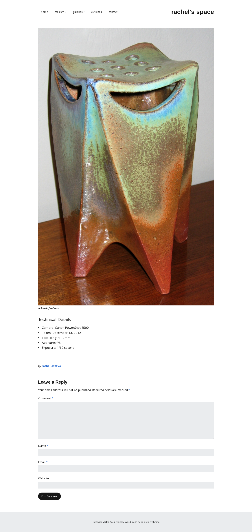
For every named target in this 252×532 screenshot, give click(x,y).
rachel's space (192, 11)
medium (59, 12)
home (44, 12)
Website (43, 478)
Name (43, 445)
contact (112, 12)
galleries (78, 12)
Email (42, 462)
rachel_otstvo (51, 366)
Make (105, 522)
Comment (45, 398)
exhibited (96, 12)
